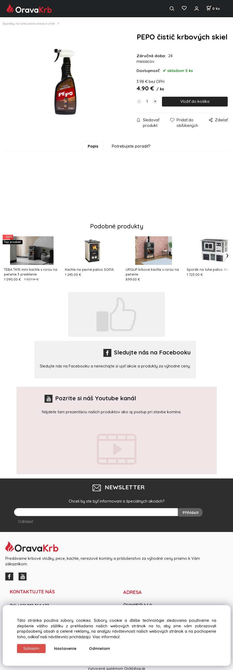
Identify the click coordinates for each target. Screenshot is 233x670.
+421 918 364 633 (33, 603)
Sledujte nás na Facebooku (147, 352)
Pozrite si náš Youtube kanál (90, 398)
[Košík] (213, 8)
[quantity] (147, 102)
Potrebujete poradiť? (131, 146)
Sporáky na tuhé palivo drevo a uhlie (29, 23)
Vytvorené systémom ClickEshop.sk (116, 667)
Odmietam (99, 648)
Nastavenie (65, 648)
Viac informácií (106, 636)
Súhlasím (31, 648)
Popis (93, 146)
